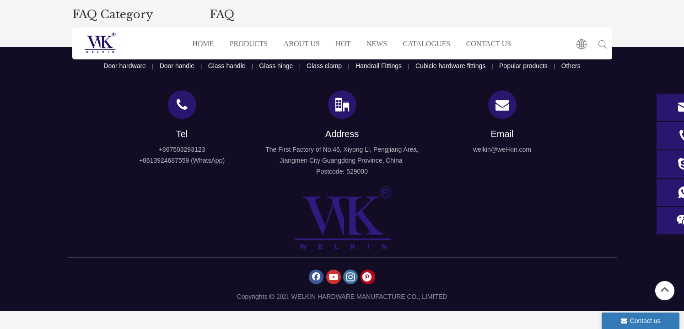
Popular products (523, 65)
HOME (203, 44)
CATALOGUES (427, 44)
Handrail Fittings (378, 65)
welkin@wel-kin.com (502, 149)
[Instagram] (350, 277)
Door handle (177, 65)
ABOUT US (302, 44)
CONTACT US (488, 44)
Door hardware (124, 65)
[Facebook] (316, 277)
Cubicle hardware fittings (450, 65)
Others (571, 65)
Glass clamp (324, 65)
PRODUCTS (249, 44)
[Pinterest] (368, 277)
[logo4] (342, 218)
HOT (342, 44)
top (665, 289)
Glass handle (227, 65)
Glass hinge (276, 65)
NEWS (376, 44)
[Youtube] (333, 277)
